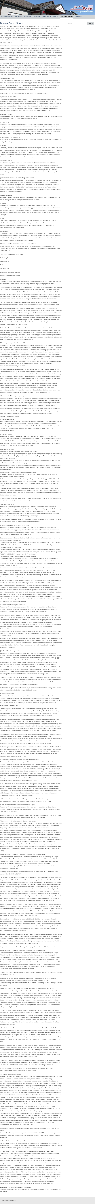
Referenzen (36, 16)
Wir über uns (18, 16)
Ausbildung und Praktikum (50, 16)
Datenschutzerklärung (66, 16)
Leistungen (27, 16)
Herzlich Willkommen (6, 16)
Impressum (78, 16)
